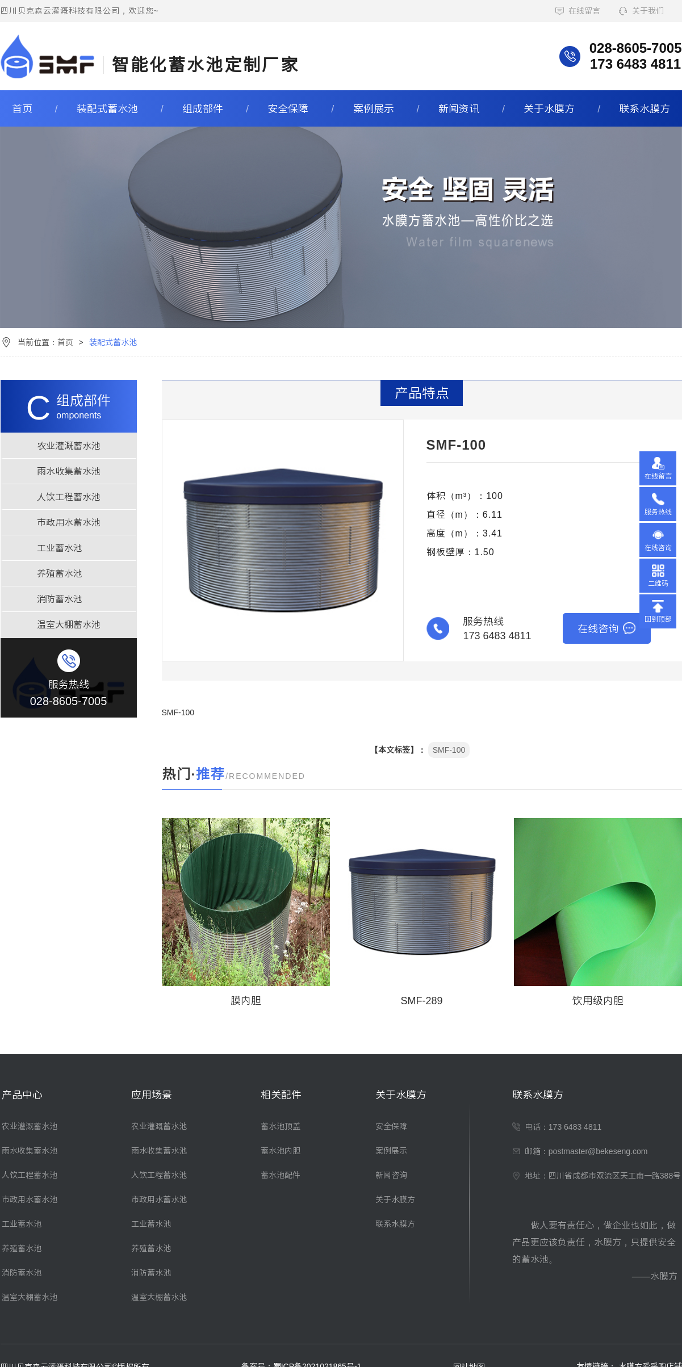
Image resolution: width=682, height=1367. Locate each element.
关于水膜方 (549, 108)
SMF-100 (449, 750)
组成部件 (202, 108)
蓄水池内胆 (280, 1151)
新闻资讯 (458, 108)
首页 (22, 108)
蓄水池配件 (280, 1175)
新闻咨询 (391, 1175)
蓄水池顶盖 (280, 1126)
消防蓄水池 (59, 598)
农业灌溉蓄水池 (69, 445)
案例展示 (373, 108)
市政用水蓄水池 (69, 522)
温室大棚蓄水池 (69, 624)
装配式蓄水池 (107, 108)
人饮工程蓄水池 (69, 496)
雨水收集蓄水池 (69, 471)
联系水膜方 (644, 108)
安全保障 (287, 108)
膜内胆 (246, 1000)
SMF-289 (421, 1000)
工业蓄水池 (59, 547)
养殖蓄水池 (59, 573)
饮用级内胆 (598, 1000)
